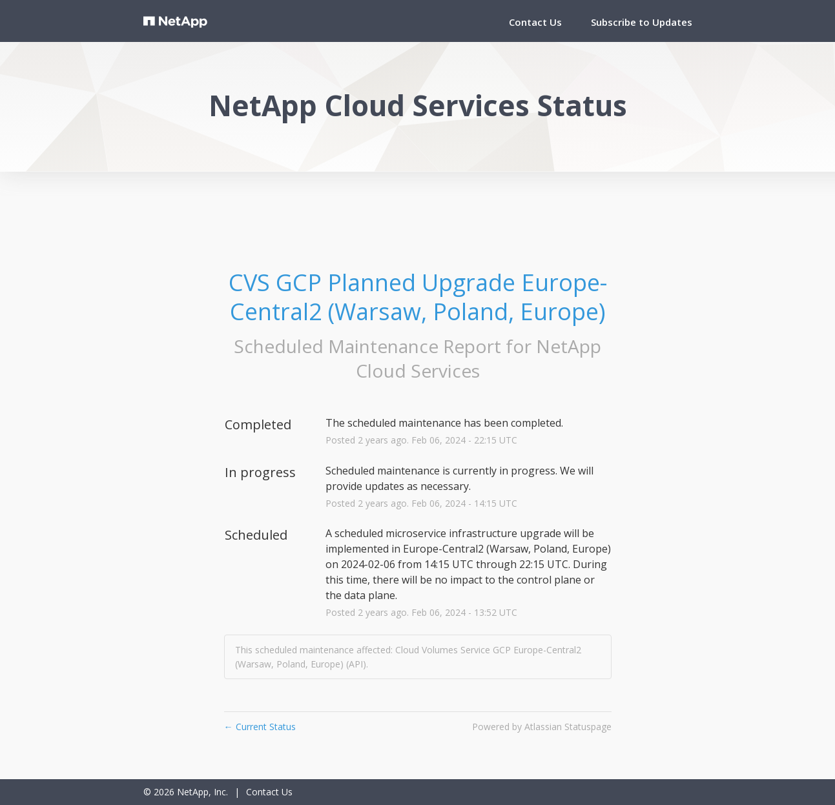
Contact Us (535, 21)
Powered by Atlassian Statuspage (542, 726)
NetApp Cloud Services (479, 358)
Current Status (260, 726)
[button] (641, 21)
